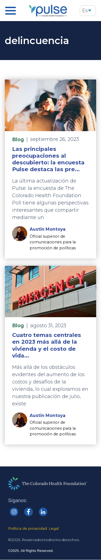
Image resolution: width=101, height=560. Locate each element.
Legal (54, 528)
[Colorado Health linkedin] (43, 512)
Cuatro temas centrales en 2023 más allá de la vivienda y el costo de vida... (46, 345)
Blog (18, 140)
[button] (90, 11)
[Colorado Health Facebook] (28, 512)
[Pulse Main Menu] (10, 11)
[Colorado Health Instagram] (14, 512)
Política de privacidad (27, 528)
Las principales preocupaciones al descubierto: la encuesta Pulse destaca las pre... (48, 159)
